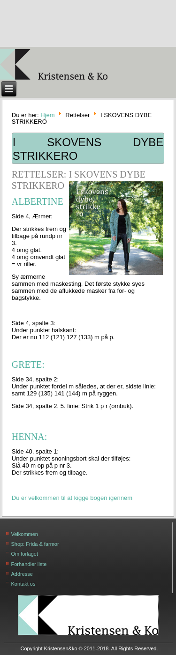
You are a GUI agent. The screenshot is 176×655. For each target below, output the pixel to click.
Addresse (22, 574)
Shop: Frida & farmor (35, 544)
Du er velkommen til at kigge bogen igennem (72, 497)
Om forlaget (24, 554)
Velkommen (24, 534)
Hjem (47, 114)
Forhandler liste (29, 564)
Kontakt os (23, 584)
